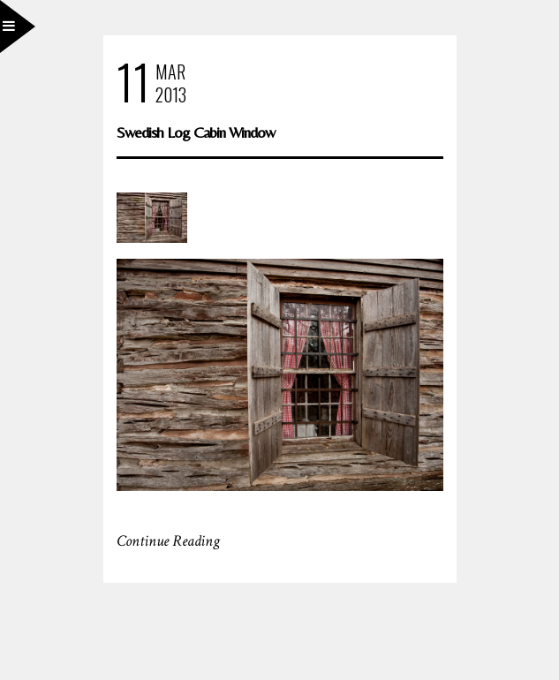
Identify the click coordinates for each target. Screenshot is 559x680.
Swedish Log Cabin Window (196, 132)
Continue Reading (168, 541)
